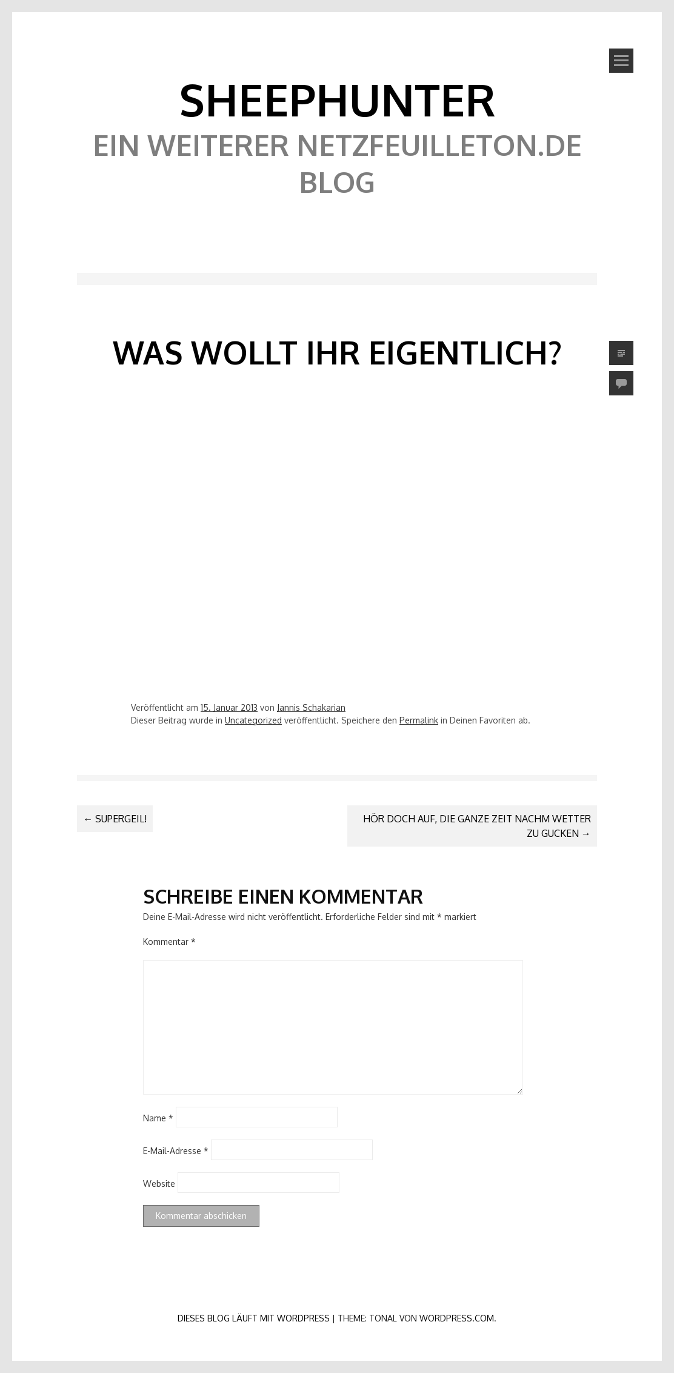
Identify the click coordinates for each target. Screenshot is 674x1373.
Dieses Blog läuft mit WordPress (254, 1318)
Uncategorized (253, 720)
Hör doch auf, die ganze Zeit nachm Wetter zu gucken (477, 826)
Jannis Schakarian (311, 707)
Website (159, 1183)
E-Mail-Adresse (176, 1150)
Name (158, 1117)
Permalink (418, 720)
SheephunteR (337, 99)
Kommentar (169, 941)
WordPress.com (456, 1318)
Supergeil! (115, 819)
